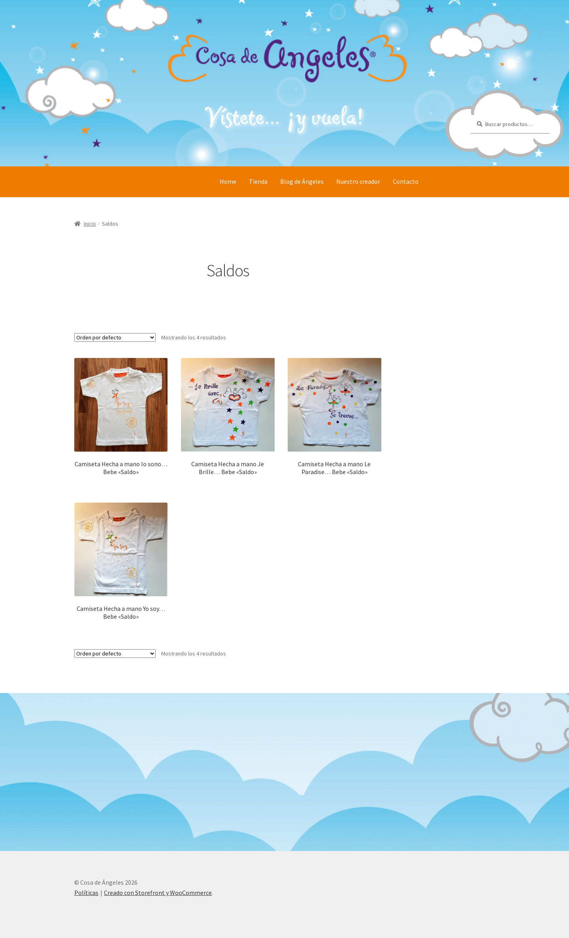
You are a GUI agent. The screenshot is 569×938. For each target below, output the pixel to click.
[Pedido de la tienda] (115, 337)
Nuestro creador (358, 181)
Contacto (405, 181)
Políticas (86, 893)
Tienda (258, 181)
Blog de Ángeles (302, 181)
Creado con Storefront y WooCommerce (158, 893)
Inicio (90, 223)
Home (228, 181)
